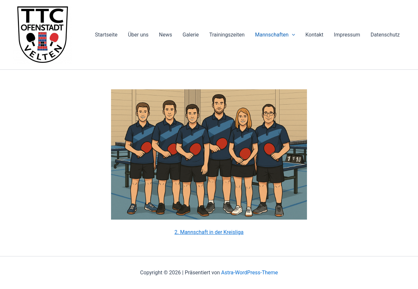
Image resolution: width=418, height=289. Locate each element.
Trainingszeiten (227, 35)
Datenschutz (385, 35)
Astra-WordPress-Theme (249, 272)
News (165, 35)
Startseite (106, 35)
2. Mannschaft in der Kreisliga (208, 232)
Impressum (347, 35)
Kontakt (314, 35)
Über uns (138, 35)
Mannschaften (275, 35)
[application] (292, 35)
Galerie (191, 35)
